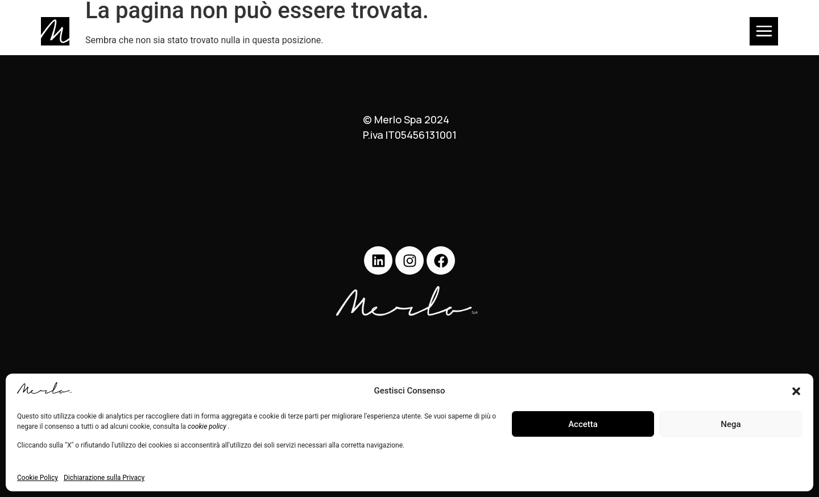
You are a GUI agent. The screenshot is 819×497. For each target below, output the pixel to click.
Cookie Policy (37, 478)
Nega (731, 424)
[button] (796, 391)
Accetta (583, 424)
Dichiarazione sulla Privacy (104, 478)
